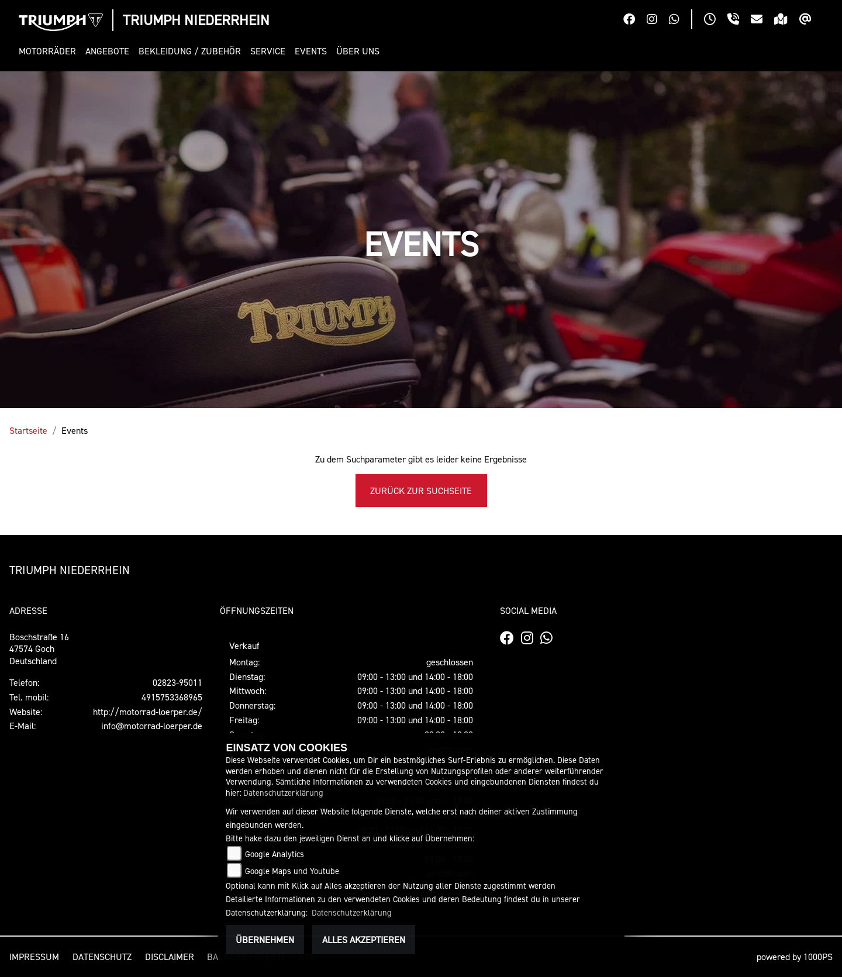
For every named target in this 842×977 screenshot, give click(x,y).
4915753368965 (172, 697)
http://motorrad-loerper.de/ (147, 711)
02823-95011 (177, 682)
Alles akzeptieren (363, 939)
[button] (50, 51)
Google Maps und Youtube (292, 871)
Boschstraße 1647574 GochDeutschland (39, 649)
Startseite (28, 430)
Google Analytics (274, 854)
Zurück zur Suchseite (421, 490)
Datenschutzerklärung (283, 793)
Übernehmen (265, 939)
